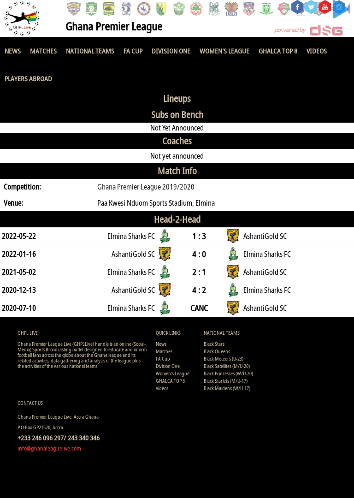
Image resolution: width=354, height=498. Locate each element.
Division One (171, 50)
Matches (43, 50)
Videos (317, 50)
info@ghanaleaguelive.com (49, 448)
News (13, 50)
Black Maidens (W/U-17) (227, 388)
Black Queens (217, 351)
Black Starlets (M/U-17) (226, 380)
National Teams (90, 50)
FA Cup (133, 50)
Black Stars (214, 343)
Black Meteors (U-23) (223, 358)
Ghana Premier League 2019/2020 (146, 187)
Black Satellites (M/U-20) (227, 365)
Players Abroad (28, 78)
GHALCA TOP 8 (278, 50)
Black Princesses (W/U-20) (228, 373)
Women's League (224, 50)
